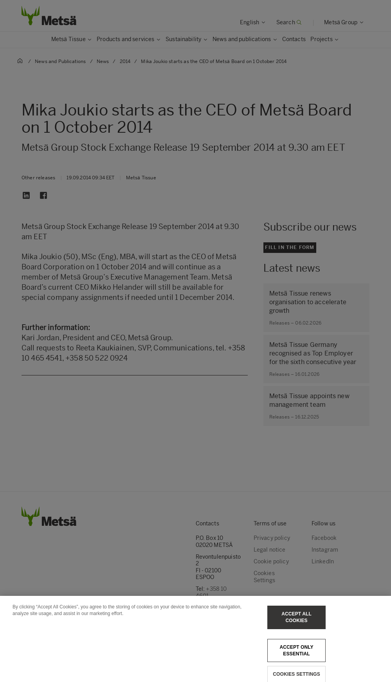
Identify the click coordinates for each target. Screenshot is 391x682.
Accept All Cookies (296, 622)
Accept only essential (296, 655)
